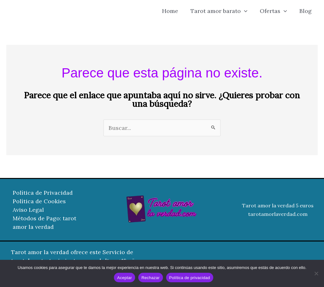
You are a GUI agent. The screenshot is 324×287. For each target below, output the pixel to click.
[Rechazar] (316, 273)
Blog (306, 11)
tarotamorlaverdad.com (278, 214)
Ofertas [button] (274, 11)
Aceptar (124, 277)
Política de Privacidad (43, 192)
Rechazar (150, 277)
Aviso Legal (28, 209)
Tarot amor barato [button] (221, 11)
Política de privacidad (189, 277)
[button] (246, 11)
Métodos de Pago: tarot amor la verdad (44, 222)
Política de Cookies (39, 201)
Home (173, 11)
